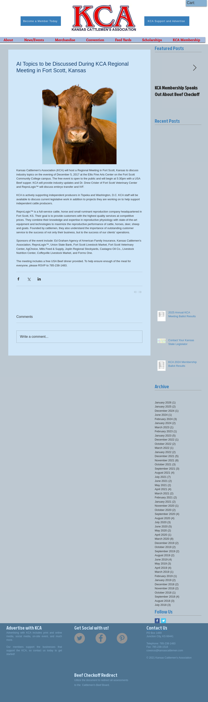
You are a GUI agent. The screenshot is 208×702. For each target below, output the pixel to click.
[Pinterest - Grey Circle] (122, 638)
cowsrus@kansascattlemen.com (164, 650)
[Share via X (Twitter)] (29, 279)
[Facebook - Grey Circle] (101, 638)
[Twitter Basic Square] (163, 620)
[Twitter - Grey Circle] (79, 638)
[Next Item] (195, 68)
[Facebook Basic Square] (157, 620)
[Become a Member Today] (41, 21)
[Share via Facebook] (18, 279)
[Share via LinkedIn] (39, 279)
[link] (195, 2)
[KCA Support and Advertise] (166, 21)
